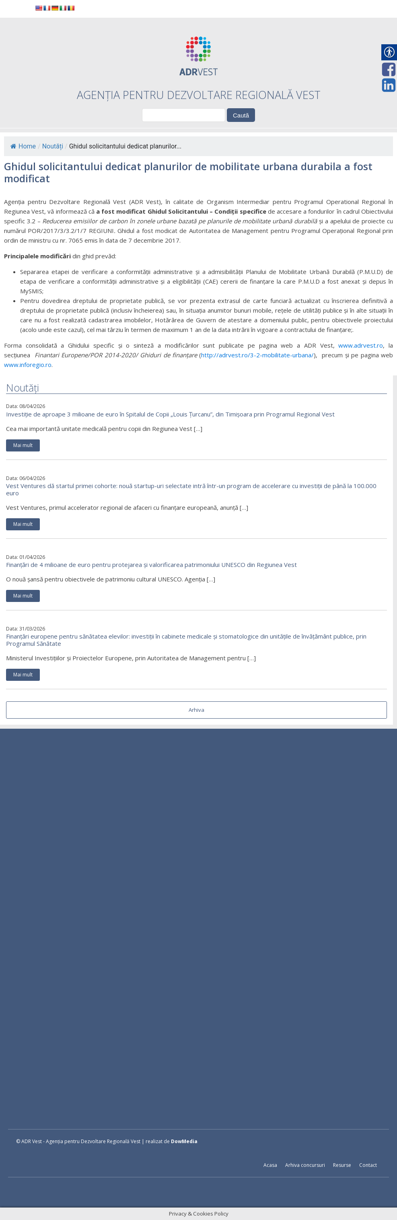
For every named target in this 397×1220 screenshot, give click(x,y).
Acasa (270, 1165)
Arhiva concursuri (305, 1165)
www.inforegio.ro (27, 365)
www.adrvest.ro (360, 345)
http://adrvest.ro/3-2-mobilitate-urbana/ (257, 355)
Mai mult (23, 445)
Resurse (342, 1165)
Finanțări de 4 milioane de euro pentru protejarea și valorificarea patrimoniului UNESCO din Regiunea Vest (151, 564)
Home (23, 146)
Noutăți (52, 146)
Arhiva (196, 709)
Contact (368, 1165)
